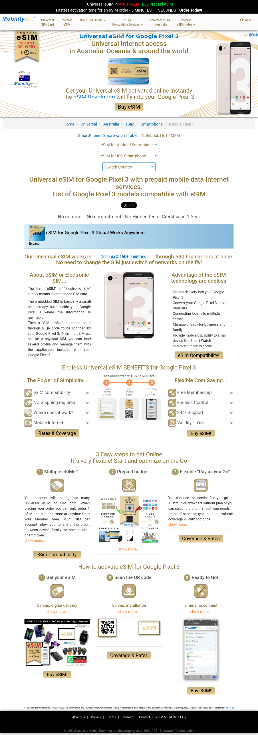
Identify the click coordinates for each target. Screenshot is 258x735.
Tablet (134, 135)
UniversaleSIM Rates (186, 22)
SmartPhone (89, 135)
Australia (111, 124)
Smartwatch (114, 135)
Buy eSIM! (201, 433)
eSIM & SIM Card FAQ (171, 717)
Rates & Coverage (57, 433)
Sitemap (127, 717)
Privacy (96, 717)
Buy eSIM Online (93, 20)
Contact (144, 717)
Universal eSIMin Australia (159, 22)
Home (69, 124)
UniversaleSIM (66, 22)
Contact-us (229, 708)
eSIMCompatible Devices (127, 22)
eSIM (130, 124)
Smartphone (152, 124)
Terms (111, 717)
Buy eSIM (129, 107)
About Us (78, 717)
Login (245, 20)
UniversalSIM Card (47, 22)
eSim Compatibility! (198, 355)
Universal (89, 124)
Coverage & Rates (201, 538)
